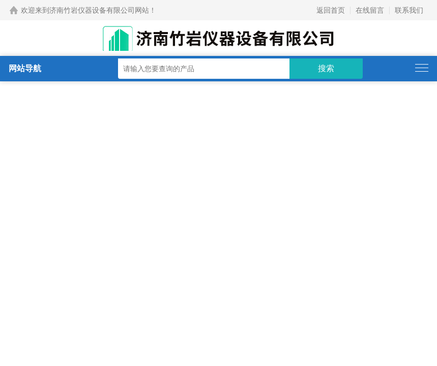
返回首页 (330, 10)
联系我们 (409, 10)
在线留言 (370, 10)
